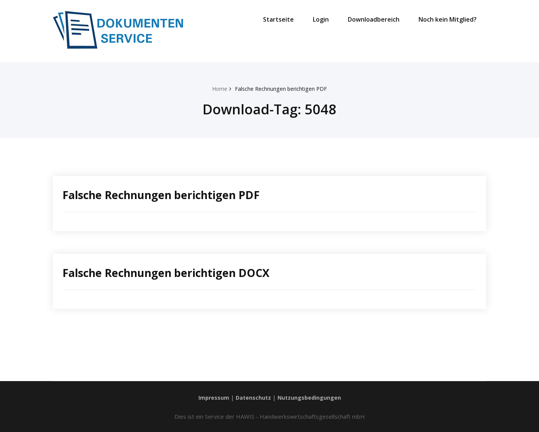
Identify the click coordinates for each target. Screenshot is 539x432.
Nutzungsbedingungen (310, 397)
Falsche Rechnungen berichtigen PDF (281, 88)
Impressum (212, 397)
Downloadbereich (373, 19)
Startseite (278, 19)
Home (217, 88)
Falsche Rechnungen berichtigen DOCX (170, 272)
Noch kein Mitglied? (448, 19)
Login (321, 19)
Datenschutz (253, 397)
